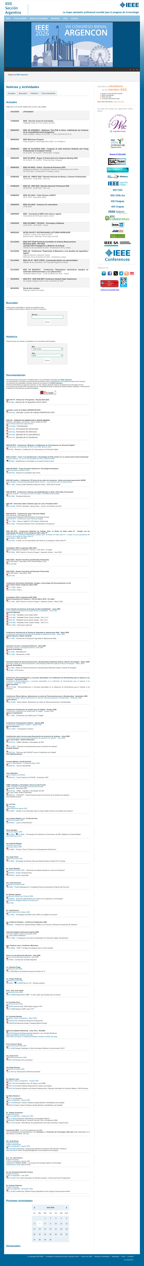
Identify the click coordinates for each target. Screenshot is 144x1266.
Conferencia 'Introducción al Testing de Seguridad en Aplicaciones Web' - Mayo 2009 (35, 634)
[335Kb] (10, 899)
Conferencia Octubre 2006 (15, 870)
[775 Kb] (10, 1123)
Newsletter (55, 18)
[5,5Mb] (10, 861)
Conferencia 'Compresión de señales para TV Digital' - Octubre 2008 (29, 711)
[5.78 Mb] (11, 687)
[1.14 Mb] (10, 729)
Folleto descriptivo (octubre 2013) (17, 470)
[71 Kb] (10, 1102)
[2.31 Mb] (10, 1118)
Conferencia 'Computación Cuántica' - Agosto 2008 (23, 724)
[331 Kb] (10, 575)
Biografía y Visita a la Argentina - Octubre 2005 (22, 1081)
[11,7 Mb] (10, 521)
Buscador (23, 93)
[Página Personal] (12, 1114)
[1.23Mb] (10, 995)
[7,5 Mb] (10, 638)
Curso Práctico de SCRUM (15, 775)
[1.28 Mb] (10, 1191)
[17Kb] (9, 903)
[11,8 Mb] (10, 506)
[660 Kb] (10, 777)
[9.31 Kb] (10, 1098)
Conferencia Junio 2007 (14, 858)
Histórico (34, 93)
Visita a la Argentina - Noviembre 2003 (19, 1189)
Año (33, 353)
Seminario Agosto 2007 (14, 832)
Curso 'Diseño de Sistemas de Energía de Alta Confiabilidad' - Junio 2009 (31, 611)
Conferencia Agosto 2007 (15, 820)
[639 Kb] (10, 432)
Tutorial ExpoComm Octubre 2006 (18, 912)
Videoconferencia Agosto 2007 (16, 808)
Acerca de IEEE (20, 18)
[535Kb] (10, 822)
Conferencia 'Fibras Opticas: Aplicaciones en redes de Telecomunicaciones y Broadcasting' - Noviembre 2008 (44, 698)
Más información (12, 1150)
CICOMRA (18, 1133)
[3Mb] (9, 983)
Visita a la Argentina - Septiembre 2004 (19, 1116)
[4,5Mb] (10, 811)
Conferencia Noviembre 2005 (16, 1046)
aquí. (27, 1133)
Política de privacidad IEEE (109, 290)
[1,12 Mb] (10, 746)
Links (65, 18)
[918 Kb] (10, 620)
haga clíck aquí (118, 102)
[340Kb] (10, 1021)
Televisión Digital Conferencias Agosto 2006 (21, 934)
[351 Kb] (10, 752)
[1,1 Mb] (10, 484)
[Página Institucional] (13, 1144)
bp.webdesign (129, 1259)
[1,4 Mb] (10, 654)
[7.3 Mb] (10, 715)
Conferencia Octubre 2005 (15, 1069)
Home (8, 18)
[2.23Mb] (10, 1009)
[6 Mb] (9, 449)
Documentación (48, 93)
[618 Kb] (10, 791)
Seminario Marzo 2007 (14, 847)
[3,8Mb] (10, 849)
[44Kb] (9, 1033)
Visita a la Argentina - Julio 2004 (17, 1175)
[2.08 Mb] (10, 1149)
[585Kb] (10, 875)
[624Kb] (10, 873)
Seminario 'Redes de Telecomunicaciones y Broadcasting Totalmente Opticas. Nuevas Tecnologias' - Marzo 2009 (45, 663)
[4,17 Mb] (10, 625)
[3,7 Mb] (10, 601)
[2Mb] (9, 887)
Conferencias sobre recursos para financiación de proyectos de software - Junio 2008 (35, 738)
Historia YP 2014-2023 (118, 154)
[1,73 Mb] (10, 587)
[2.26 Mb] (10, 702)
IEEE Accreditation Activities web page (19, 1035)
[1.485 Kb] (11, 1071)
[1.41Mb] (10, 1048)
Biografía (10, 807)
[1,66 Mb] (10, 426)
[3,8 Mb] (10, 540)
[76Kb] (9, 960)
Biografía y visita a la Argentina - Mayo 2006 (21, 1018)
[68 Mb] (10, 461)
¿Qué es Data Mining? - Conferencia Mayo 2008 (23, 763)
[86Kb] (9, 924)
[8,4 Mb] (10, 496)
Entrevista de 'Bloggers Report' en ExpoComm (22, 900)
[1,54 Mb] (10, 590)
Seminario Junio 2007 (13, 845)
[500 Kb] (10, 473)
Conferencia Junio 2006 (14, 980)
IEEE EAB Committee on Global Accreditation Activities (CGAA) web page (31, 1036)
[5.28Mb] (10, 948)
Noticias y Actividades (39, 18)
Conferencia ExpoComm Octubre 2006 (19, 896)
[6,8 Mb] (10, 552)
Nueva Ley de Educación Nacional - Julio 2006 (22, 957)
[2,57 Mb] (10, 615)
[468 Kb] (10, 795)
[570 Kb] (10, 742)
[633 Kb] (10, 429)
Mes (33, 346)
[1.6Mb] (10, 971)
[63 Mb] (10, 402)
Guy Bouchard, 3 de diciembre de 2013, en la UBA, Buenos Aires (28, 447)
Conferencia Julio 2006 (14, 969)
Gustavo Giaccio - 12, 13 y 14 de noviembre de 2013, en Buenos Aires (30, 458)
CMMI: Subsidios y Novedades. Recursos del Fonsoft (24, 786)
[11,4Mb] (20, 834)
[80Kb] (9, 1006)
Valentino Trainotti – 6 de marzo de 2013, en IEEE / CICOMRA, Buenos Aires (32, 493)
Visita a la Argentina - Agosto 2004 (18, 1146)
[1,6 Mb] (10, 524)
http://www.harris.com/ (14, 836)
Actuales (11, 93)
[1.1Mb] (10, 914)
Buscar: (35, 314)
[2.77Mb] (10, 938)
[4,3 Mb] (10, 652)
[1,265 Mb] (11, 564)
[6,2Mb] (10, 834)
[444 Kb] (10, 1088)
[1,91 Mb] (10, 622)
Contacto (74, 18)
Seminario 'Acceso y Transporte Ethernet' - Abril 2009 (24, 647)
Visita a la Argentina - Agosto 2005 (18, 1100)
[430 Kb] (10, 412)
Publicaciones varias (13, 1164)
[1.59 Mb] (10, 1178)
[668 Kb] (10, 766)
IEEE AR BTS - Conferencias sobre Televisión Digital (24, 519)
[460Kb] (10, 1023)
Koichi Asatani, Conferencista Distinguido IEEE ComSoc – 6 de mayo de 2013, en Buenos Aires (39, 482)
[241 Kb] (10, 434)
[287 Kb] (10, 1060)
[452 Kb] (10, 1086)
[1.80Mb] (18, 983)
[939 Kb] (10, 1105)
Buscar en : (18, 74)
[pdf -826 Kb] (12, 1083)
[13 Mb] (10, 668)
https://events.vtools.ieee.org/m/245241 (19, 423)
